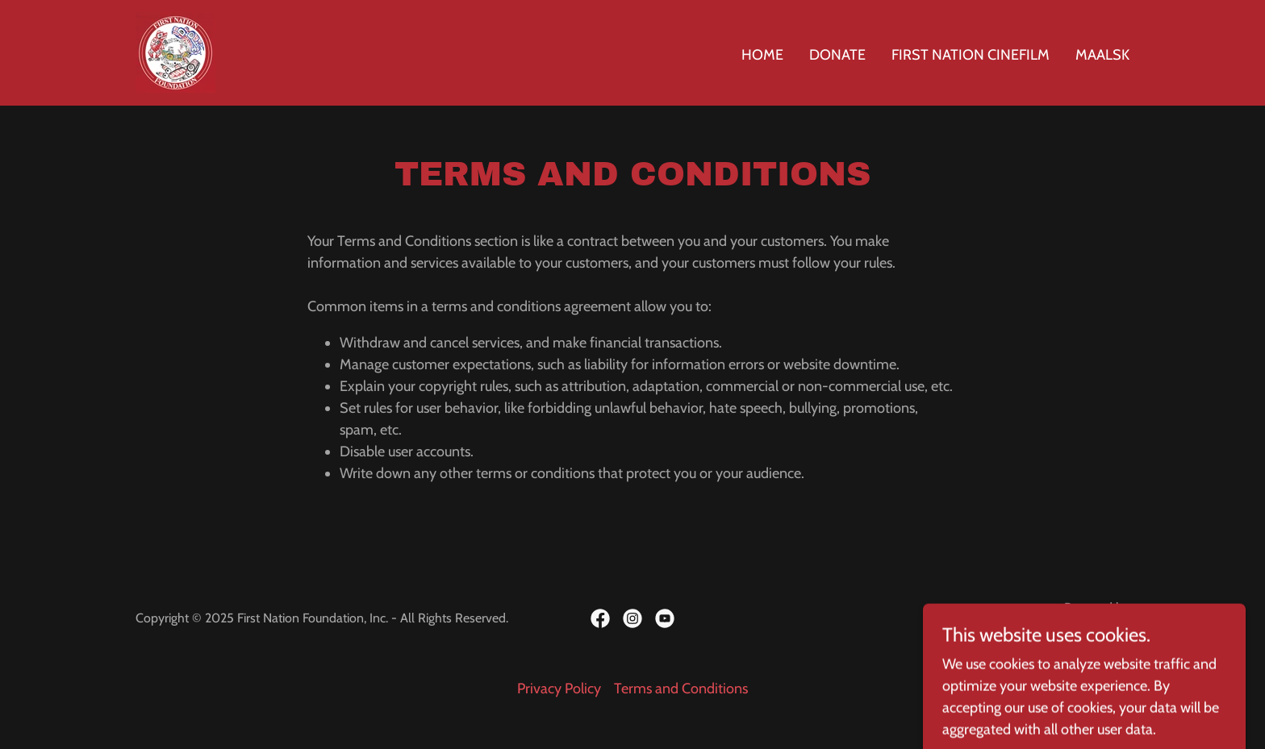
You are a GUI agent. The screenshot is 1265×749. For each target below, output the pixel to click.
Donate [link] (837, 55)
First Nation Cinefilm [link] (970, 55)
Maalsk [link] (1102, 55)
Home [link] (762, 55)
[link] (175, 51)
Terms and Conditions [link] (681, 688)
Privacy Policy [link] (559, 688)
